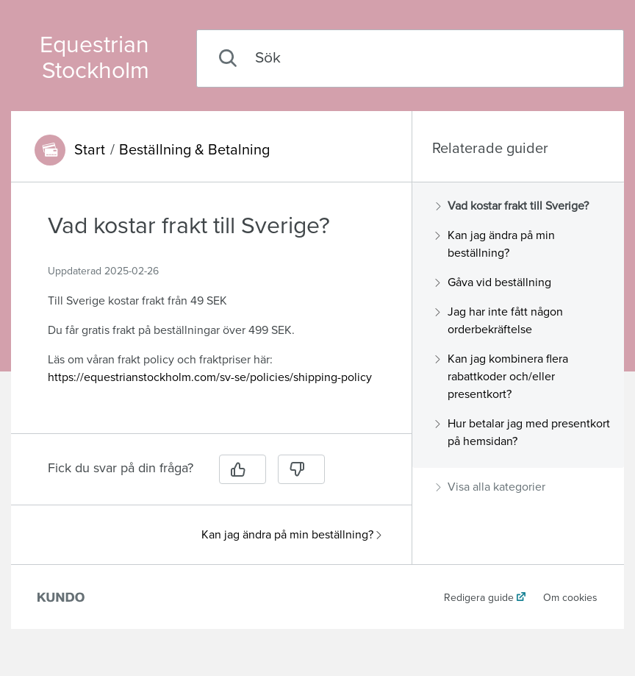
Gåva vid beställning (493, 282)
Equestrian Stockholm (94, 58)
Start (89, 150)
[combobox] (410, 58)
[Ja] (242, 469)
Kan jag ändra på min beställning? (291, 534)
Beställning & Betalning (194, 150)
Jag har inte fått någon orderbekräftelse (499, 321)
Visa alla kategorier (490, 487)
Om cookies (570, 597)
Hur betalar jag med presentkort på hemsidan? (523, 432)
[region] (211, 316)
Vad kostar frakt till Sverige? (512, 206)
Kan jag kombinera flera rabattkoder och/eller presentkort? (502, 377)
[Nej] (301, 469)
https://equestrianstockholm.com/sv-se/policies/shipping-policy (210, 377)
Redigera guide (479, 597)
